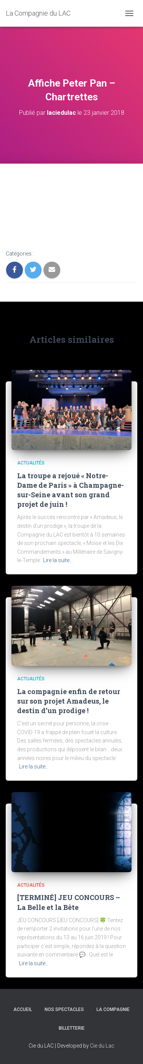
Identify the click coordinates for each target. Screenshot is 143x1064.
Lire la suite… (58, 560)
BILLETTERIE (72, 1028)
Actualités (31, 463)
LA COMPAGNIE (113, 1009)
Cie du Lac (102, 1046)
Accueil (22, 1009)
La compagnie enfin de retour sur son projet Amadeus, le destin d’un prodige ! (68, 701)
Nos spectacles (64, 1009)
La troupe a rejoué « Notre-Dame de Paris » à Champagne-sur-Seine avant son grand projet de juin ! (70, 490)
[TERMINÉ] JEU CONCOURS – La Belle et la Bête (68, 902)
